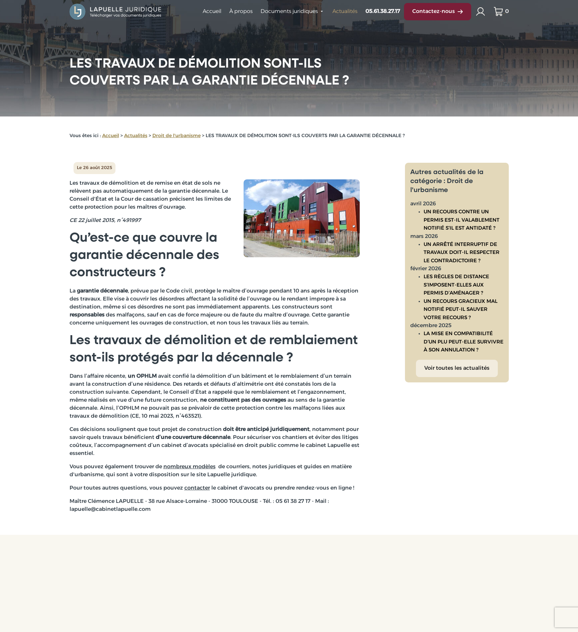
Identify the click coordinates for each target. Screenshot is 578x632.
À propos (241, 11)
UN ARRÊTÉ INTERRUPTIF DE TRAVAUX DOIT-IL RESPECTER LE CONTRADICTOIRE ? (461, 245)
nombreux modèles (189, 467)
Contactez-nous (437, 11)
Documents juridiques (289, 11)
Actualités (344, 11)
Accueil (212, 11)
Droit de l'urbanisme (176, 135)
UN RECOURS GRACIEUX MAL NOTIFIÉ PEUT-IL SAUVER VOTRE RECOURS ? (460, 302)
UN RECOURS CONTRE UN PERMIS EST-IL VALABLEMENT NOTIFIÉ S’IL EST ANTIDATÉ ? (461, 213)
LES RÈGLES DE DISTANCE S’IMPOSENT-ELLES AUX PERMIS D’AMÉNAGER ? (456, 278)
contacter (197, 488)
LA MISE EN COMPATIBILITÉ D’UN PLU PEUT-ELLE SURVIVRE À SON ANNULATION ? (463, 334)
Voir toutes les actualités (456, 361)
